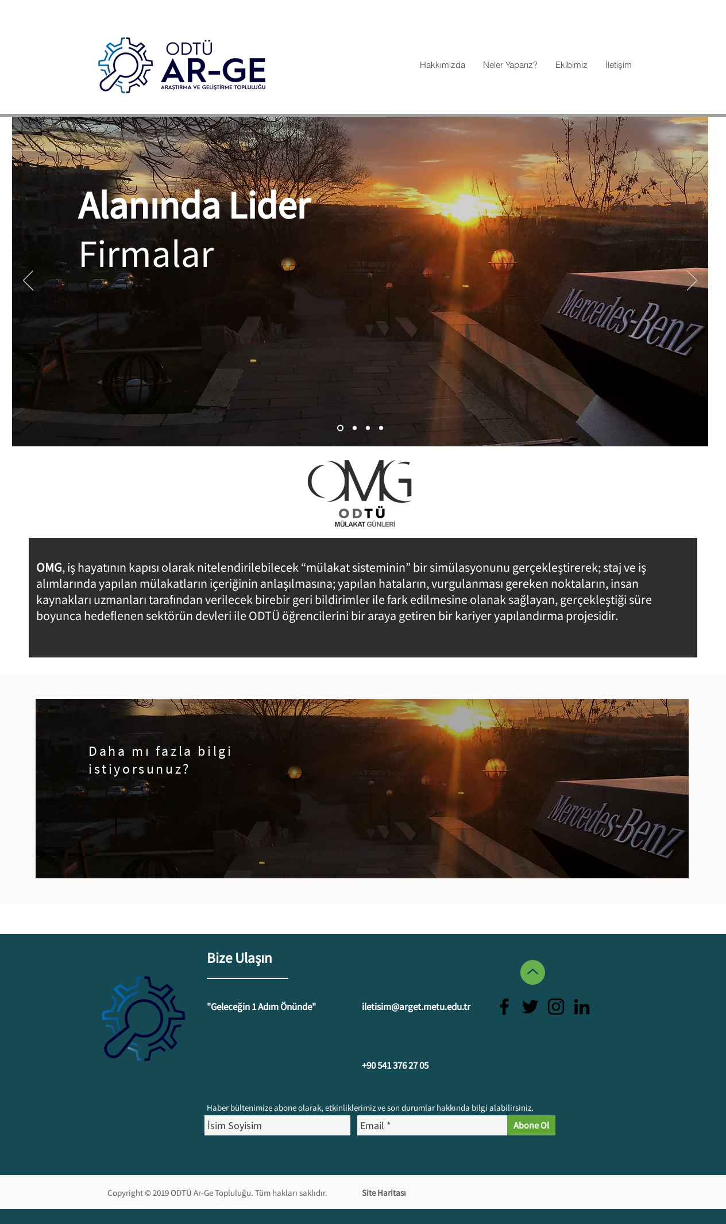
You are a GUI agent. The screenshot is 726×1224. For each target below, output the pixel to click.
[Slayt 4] (340, 428)
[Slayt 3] (368, 428)
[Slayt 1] (381, 428)
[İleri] (692, 281)
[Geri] (28, 281)
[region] (362, 788)
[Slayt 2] (355, 428)
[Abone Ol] (531, 1125)
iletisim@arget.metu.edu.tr (416, 1006)
